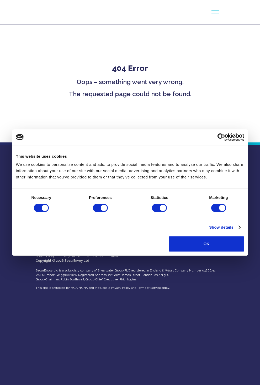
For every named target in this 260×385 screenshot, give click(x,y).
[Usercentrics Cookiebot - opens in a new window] (221, 137)
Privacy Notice (70, 256)
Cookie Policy (45, 256)
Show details (221, 227)
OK (207, 244)
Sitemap (115, 256)
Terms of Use (94, 256)
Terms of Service (149, 288)
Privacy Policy (120, 288)
